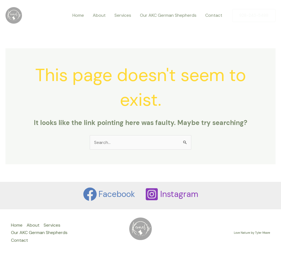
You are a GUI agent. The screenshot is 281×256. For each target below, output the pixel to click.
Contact (213, 15)
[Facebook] (109, 194)
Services (122, 15)
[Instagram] (171, 194)
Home (78, 15)
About (99, 15)
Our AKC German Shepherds (168, 15)
